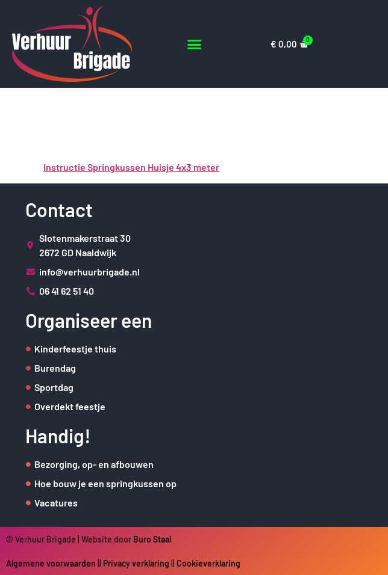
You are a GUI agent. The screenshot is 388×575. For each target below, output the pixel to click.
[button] (194, 44)
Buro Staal (152, 539)
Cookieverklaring (208, 563)
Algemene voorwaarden (51, 563)
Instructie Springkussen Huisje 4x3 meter (131, 167)
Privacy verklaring (136, 563)
